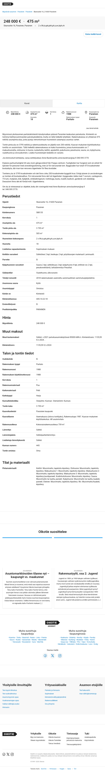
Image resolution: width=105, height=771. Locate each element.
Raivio (92, 640)
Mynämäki (42, 640)
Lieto (38, 637)
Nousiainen (26, 642)
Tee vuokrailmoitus (9, 694)
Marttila (40, 642)
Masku (34, 640)
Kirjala (86, 637)
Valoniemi (70, 644)
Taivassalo (17, 642)
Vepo (84, 642)
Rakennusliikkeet (51, 700)
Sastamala (26, 640)
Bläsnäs (64, 640)
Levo (90, 644)
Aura (34, 642)
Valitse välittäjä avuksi (10, 704)
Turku (19, 637)
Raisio (32, 637)
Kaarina (12, 637)
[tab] (26, 103)
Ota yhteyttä (49, 704)
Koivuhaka (91, 642)
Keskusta (64, 637)
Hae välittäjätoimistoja (87, 694)
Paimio (44, 637)
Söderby (72, 637)
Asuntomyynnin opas (10, 697)
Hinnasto (5, 707)
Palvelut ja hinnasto (52, 690)
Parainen (21, 12)
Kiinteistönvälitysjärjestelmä (55, 697)
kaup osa (64, 642)
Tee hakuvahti (84, 690)
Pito (78, 642)
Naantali (25, 637)
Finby (87, 640)
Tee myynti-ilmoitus (9, 690)
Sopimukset (49, 694)
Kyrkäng (72, 640)
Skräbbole (62, 644)
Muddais (80, 640)
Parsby (92, 637)
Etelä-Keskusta (81, 644)
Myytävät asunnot (9, 12)
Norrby (79, 637)
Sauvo (12, 640)
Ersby (96, 644)
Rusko (18, 640)
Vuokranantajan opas (10, 700)
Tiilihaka (72, 642)
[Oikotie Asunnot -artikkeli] (27, 572)
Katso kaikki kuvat (93, 34)
